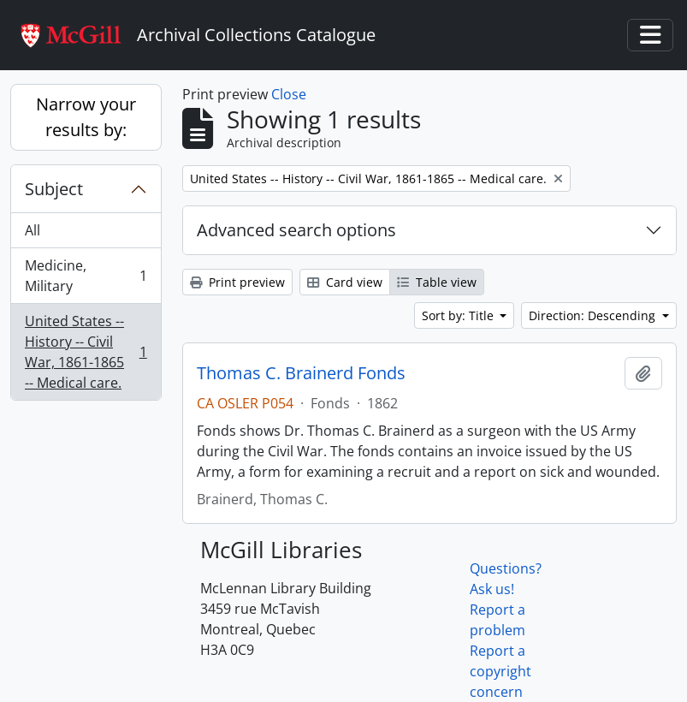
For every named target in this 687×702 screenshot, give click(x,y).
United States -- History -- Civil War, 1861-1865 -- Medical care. (85, 352)
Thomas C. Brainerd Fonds (301, 373)
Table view (437, 282)
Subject (54, 188)
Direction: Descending (594, 315)
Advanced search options (296, 229)
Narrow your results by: (86, 116)
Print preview (237, 282)
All (32, 230)
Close (288, 94)
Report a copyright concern (500, 671)
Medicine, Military (85, 275)
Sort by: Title (459, 315)
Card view (344, 282)
